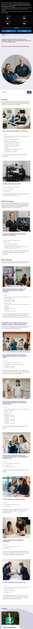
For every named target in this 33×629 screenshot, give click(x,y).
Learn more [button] (16, 27)
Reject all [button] (9, 30)
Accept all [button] (24, 30)
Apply (29, 92)
